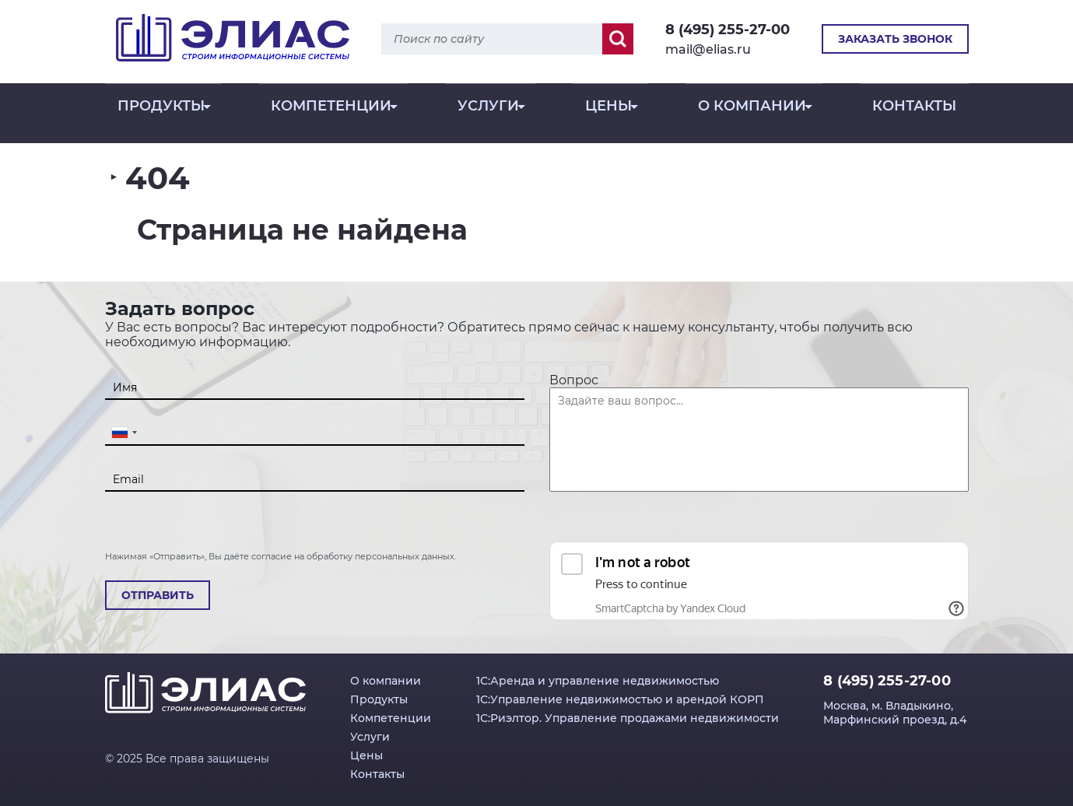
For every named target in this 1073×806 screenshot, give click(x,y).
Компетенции (331, 115)
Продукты (161, 115)
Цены (608, 115)
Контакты (914, 115)
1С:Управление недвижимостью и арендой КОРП (620, 699)
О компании (752, 115)
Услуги (488, 115)
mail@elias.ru (708, 49)
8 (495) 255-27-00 (727, 29)
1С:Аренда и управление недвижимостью (597, 681)
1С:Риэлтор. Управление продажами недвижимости (627, 718)
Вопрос (573, 380)
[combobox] (124, 432)
